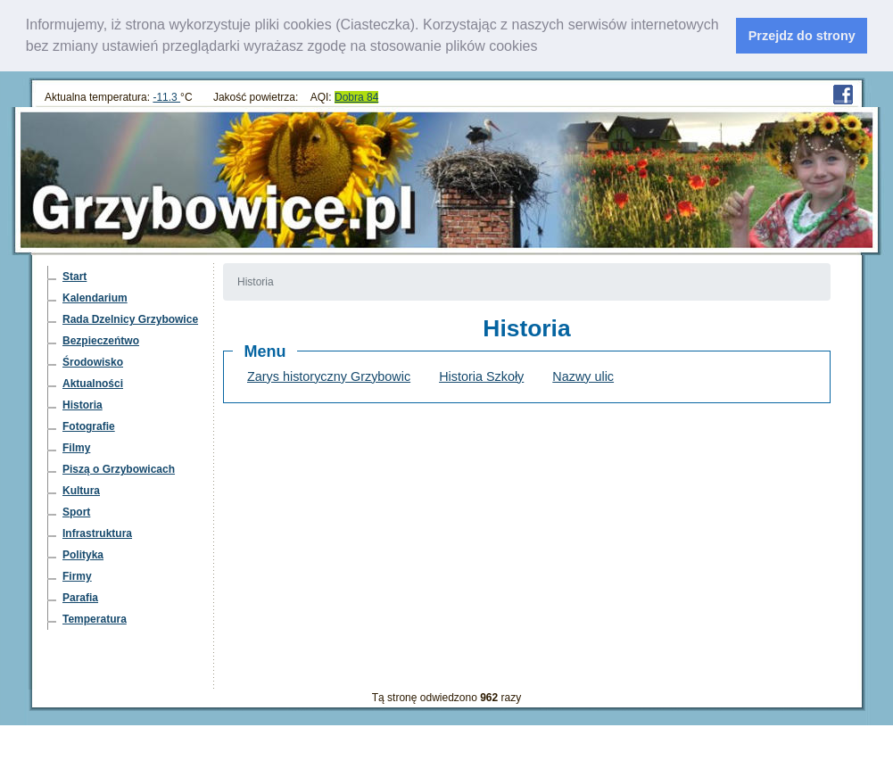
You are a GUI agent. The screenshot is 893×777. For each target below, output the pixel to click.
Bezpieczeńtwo (100, 341)
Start (74, 276)
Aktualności (92, 383)
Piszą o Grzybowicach (118, 469)
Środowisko (92, 362)
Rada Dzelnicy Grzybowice (130, 319)
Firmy (77, 576)
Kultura (81, 490)
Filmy (76, 448)
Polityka (82, 555)
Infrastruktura (97, 533)
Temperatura (94, 619)
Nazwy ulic (583, 376)
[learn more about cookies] (544, 48)
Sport (76, 512)
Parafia (80, 597)
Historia (82, 405)
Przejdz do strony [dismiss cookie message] (802, 36)
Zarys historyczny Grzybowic (328, 376)
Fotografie (88, 426)
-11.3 (166, 97)
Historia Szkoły (481, 376)
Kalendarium (95, 298)
